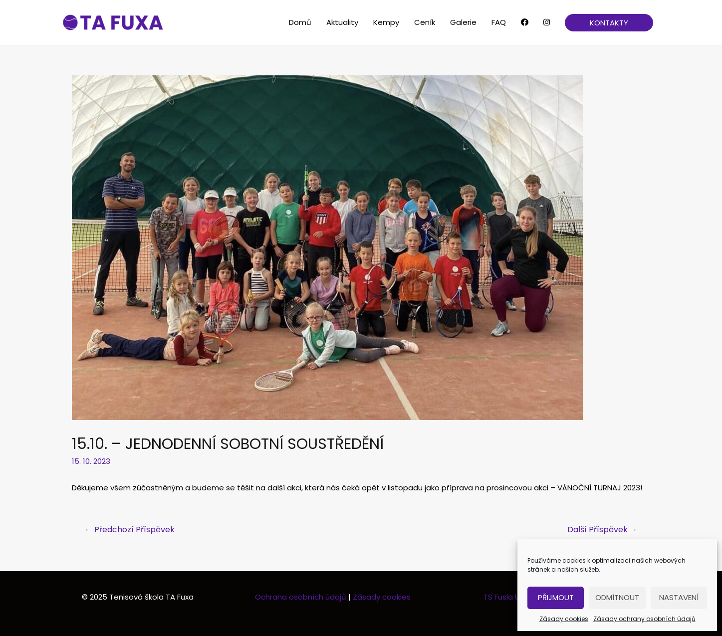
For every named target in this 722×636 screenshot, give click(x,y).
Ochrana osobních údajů (301, 597)
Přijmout (556, 597)
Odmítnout (617, 597)
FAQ (498, 22)
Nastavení (679, 597)
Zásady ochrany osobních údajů (644, 619)
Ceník (424, 22)
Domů (300, 22)
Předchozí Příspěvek (129, 529)
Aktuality (342, 22)
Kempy (386, 22)
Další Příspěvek (602, 529)
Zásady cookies (563, 619)
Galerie (463, 22)
